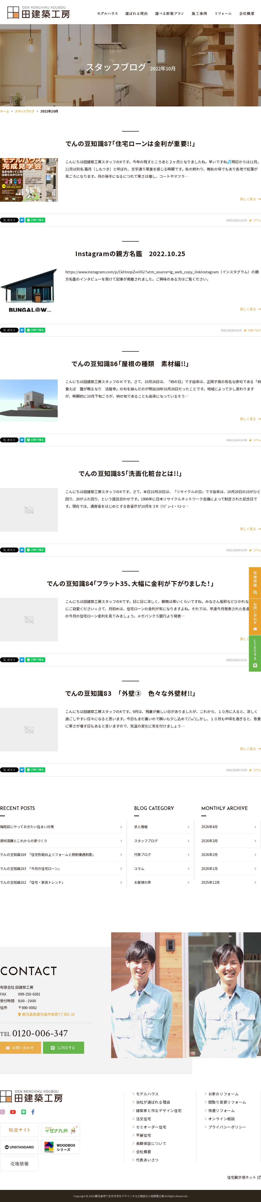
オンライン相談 (221, 1118)
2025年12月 (210, 882)
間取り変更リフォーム (227, 1102)
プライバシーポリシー (227, 1126)
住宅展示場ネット (241, 1177)
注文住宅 (143, 1118)
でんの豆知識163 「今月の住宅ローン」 (30, 868)
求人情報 (141, 826)
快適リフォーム (221, 1110)
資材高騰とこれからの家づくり (23, 840)
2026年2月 (209, 854)
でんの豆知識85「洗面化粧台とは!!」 (130, 473)
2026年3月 (209, 840)
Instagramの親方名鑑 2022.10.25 (130, 253)
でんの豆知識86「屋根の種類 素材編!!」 (130, 363)
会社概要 (143, 1151)
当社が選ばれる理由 (153, 1102)
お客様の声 (142, 882)
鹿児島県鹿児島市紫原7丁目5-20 (48, 1014)
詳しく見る (250, 199)
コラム (257, 220)
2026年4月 (209, 826)
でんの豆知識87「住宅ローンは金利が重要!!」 (130, 143)
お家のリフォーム (223, 1093)
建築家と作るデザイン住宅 (159, 1110)
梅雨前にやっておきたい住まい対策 (27, 826)
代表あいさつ (147, 1159)
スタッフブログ (146, 840)
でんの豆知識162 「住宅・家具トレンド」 (32, 882)
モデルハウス (147, 1093)
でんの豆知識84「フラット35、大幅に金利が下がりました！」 (130, 583)
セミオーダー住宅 (151, 1126)
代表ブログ (254, 330)
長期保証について (151, 1143)
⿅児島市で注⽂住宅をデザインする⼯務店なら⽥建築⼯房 (129, 1196)
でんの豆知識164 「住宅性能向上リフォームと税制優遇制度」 (47, 854)
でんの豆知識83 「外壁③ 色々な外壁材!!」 (130, 693)
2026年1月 (209, 868)
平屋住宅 (143, 1135)
